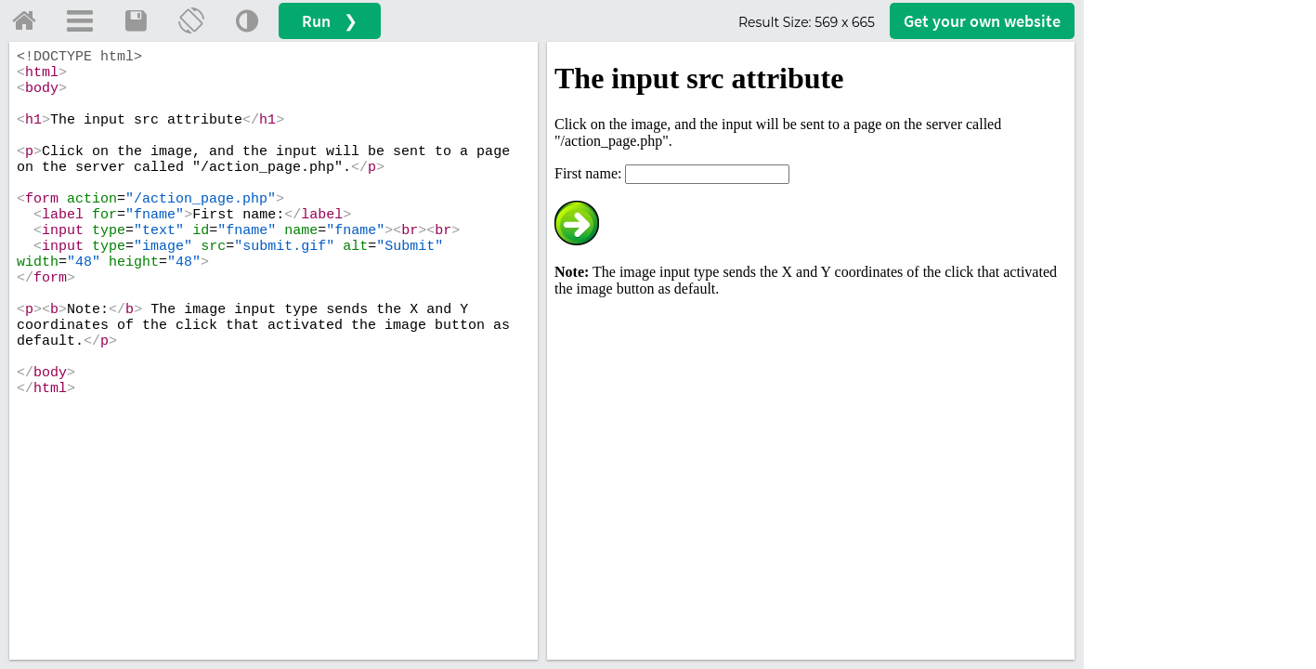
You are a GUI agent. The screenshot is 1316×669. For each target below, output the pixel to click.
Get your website (982, 21)
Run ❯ (330, 21)
